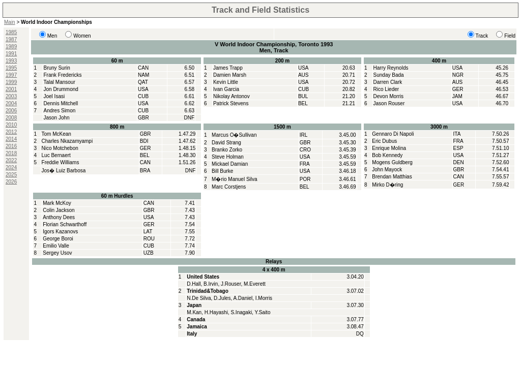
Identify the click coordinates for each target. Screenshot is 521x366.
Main (9, 22)
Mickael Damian (230, 164)
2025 (11, 174)
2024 (11, 167)
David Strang (226, 142)
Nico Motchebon (60, 148)
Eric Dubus (384, 141)
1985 (11, 32)
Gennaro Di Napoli (393, 134)
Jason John (57, 117)
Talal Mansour (59, 82)
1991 (11, 53)
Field (509, 36)
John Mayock (387, 169)
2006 (11, 110)
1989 (11, 46)
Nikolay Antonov (231, 96)
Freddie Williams (60, 162)
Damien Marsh (229, 75)
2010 (11, 125)
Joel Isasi (54, 96)
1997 (11, 75)
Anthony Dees (59, 217)
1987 (11, 39)
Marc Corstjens (229, 187)
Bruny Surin (57, 68)
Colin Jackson (58, 210)
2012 (11, 132)
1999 (11, 82)
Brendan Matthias (392, 176)
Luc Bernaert (56, 155)
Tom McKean (56, 134)
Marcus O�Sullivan (234, 135)
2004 (11, 103)
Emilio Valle (56, 246)
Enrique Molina (389, 148)
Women (82, 36)
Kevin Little (225, 82)
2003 (11, 96)
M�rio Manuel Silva (234, 179)
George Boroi (58, 238)
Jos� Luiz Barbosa (64, 170)
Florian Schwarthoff (64, 224)
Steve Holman (228, 157)
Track (482, 36)
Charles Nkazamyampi (67, 141)
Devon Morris (388, 96)
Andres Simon (60, 110)
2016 (11, 146)
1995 (11, 68)
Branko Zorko (227, 149)
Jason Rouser (389, 103)
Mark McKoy (57, 203)
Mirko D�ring (387, 185)
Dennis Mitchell (61, 103)
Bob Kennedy (387, 155)
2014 (11, 139)
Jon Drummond (61, 89)
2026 (11, 182)
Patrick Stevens (230, 103)
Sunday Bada (388, 75)
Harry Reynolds (391, 68)
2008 (11, 117)
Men (52, 36)
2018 (11, 153)
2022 (11, 160)
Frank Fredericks (63, 75)
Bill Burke (222, 171)
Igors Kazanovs (60, 231)
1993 (11, 61)
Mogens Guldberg (392, 162)
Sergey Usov (57, 253)
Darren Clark (387, 82)
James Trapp (228, 68)
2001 (11, 89)
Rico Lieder (386, 89)
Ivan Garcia (226, 89)
